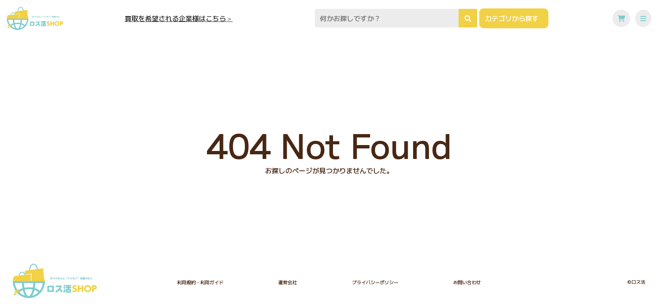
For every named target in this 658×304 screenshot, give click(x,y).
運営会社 (287, 282)
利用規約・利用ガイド (200, 282)
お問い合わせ (467, 282)
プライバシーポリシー (375, 282)
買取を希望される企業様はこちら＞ (179, 18)
